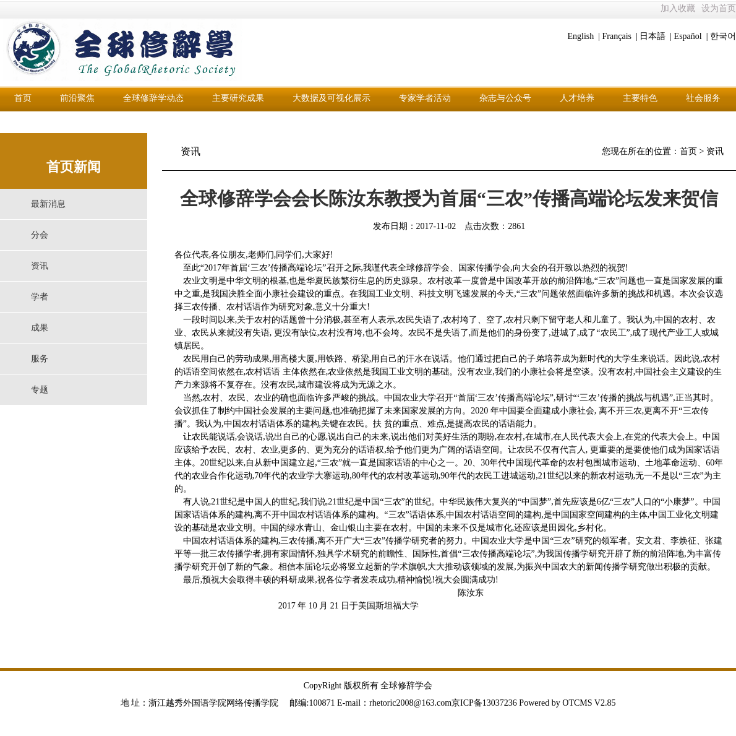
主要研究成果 (238, 98)
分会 (39, 235)
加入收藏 (678, 8)
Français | (620, 36)
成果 (39, 327)
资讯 (39, 266)
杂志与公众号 (505, 98)
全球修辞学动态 (153, 98)
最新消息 (48, 204)
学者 (39, 296)
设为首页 (718, 8)
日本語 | (656, 36)
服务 (39, 358)
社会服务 (703, 98)
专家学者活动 (425, 98)
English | (583, 36)
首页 (23, 98)
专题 (39, 389)
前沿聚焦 (77, 98)
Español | (691, 36)
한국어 (723, 36)
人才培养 (577, 98)
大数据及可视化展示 (331, 98)
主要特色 (640, 98)
